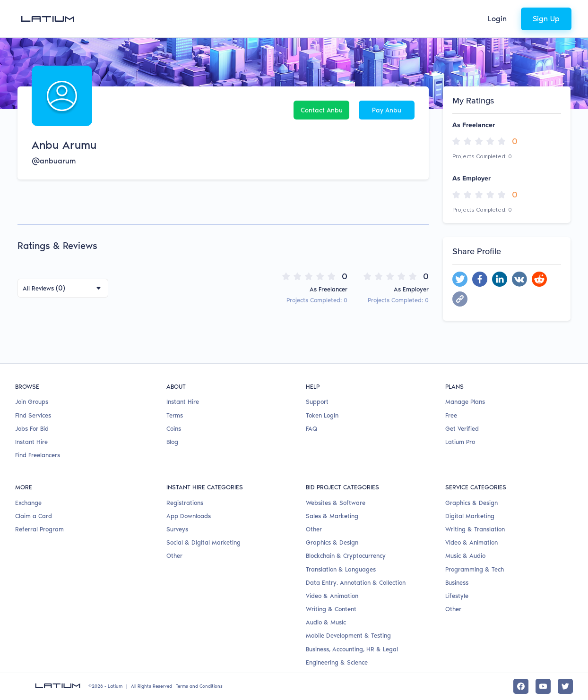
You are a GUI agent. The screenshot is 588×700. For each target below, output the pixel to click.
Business (456, 582)
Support (317, 401)
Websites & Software (335, 502)
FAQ (311, 428)
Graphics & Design (332, 542)
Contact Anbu (322, 110)
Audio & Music (326, 622)
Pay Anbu (386, 110)
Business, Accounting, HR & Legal (352, 649)
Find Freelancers (37, 455)
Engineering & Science (337, 662)
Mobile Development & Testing (348, 635)
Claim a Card (33, 516)
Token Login (322, 415)
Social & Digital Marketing (203, 542)
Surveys (177, 529)
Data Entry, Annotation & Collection (356, 582)
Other (174, 555)
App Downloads (188, 516)
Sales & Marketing (332, 516)
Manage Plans (465, 401)
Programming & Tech (474, 569)
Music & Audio (465, 555)
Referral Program (39, 529)
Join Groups (31, 401)
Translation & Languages (341, 569)
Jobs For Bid (32, 428)
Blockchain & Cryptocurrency (346, 555)
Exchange (28, 502)
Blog (172, 441)
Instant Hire (31, 441)
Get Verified (462, 428)
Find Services (33, 415)
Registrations (184, 502)
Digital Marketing (469, 516)
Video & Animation (332, 595)
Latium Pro (460, 441)
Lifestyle (456, 595)
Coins (173, 428)
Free (451, 415)
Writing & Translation (475, 529)
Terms (174, 415)
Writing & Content (331, 609)
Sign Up (546, 18)
